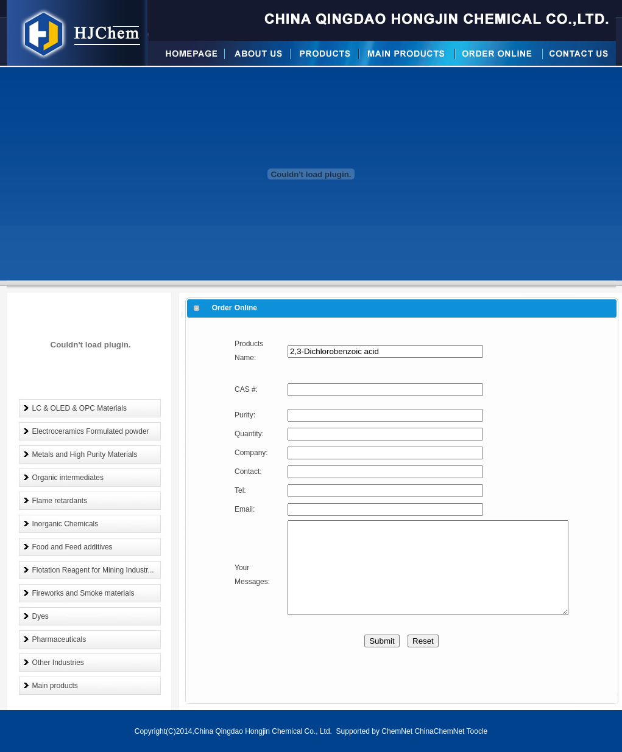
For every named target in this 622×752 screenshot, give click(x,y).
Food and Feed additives (72, 547)
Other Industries (58, 662)
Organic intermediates (68, 477)
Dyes (40, 616)
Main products (55, 685)
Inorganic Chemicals (65, 524)
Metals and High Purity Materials (85, 454)
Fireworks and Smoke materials (83, 593)
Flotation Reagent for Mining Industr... (93, 570)
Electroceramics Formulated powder (90, 431)
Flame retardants (60, 500)
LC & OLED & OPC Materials (79, 408)
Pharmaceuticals (59, 639)
